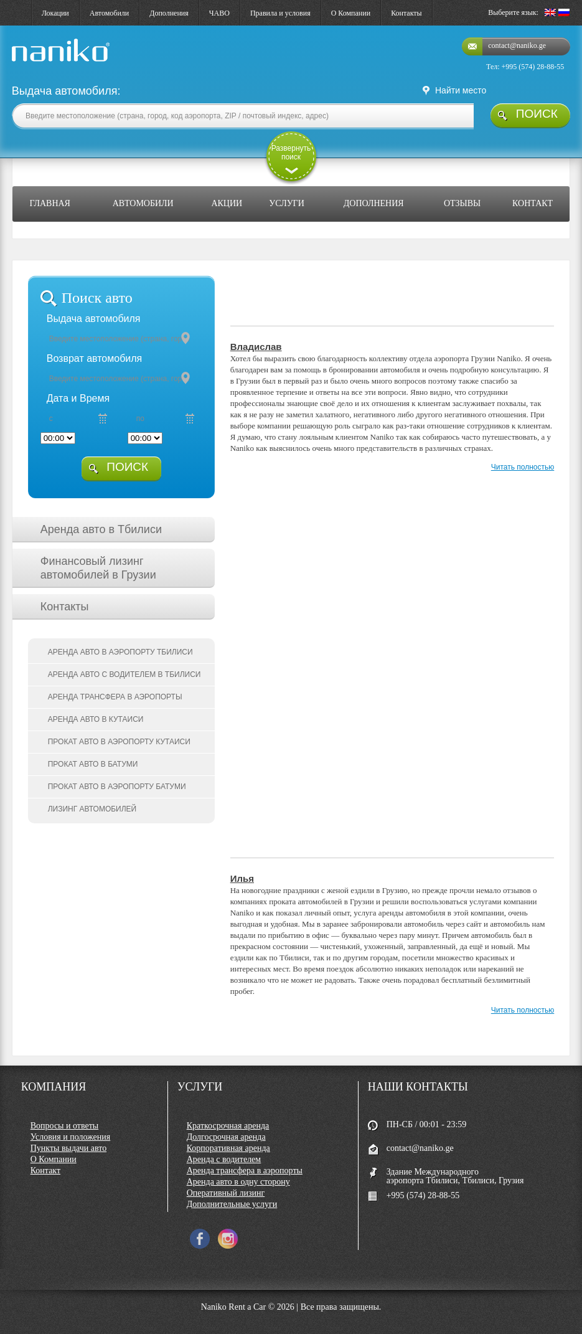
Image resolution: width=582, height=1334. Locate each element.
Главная (49, 203)
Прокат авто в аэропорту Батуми (117, 786)
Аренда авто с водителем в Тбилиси (124, 674)
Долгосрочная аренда (226, 1137)
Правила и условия (280, 13)
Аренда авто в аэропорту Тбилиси (120, 652)
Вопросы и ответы (65, 1125)
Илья (242, 878)
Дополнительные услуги (232, 1204)
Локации (55, 13)
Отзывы (462, 203)
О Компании (350, 13)
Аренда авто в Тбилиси (101, 529)
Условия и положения (71, 1137)
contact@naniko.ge (517, 45)
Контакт (532, 203)
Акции (226, 203)
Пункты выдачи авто (68, 1148)
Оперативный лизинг (226, 1193)
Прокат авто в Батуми (93, 764)
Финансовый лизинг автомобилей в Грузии (98, 568)
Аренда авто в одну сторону (238, 1181)
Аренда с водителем (224, 1159)
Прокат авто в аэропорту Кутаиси (119, 741)
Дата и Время (78, 398)
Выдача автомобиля (94, 318)
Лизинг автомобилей (92, 809)
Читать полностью (523, 467)
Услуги (286, 203)
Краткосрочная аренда (228, 1125)
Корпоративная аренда (228, 1148)
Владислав (256, 346)
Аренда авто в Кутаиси (96, 719)
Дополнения (169, 13)
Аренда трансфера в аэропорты (115, 697)
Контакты (406, 13)
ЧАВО (219, 13)
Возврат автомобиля (95, 358)
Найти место (460, 90)
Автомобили (109, 13)
